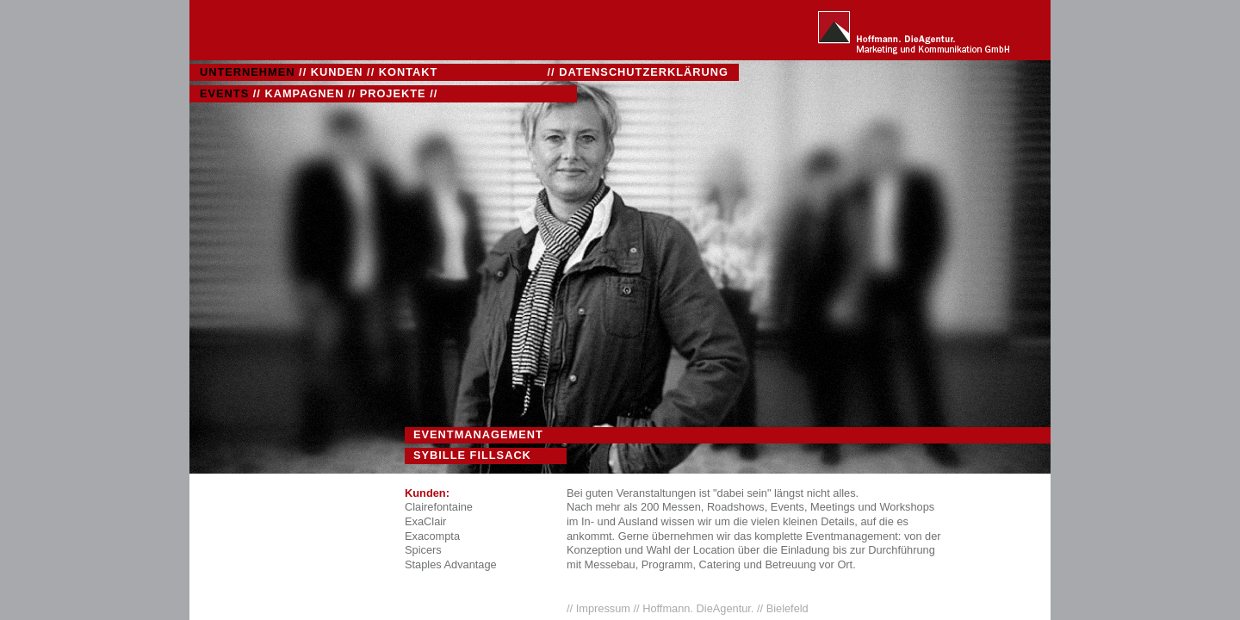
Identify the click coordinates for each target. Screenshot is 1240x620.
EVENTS (224, 93)
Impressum (605, 608)
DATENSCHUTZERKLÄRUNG (643, 71)
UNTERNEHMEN (247, 71)
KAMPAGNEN (304, 93)
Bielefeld (787, 608)
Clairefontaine (439, 506)
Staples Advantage (451, 564)
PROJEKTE (393, 93)
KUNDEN (337, 71)
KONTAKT (408, 71)
